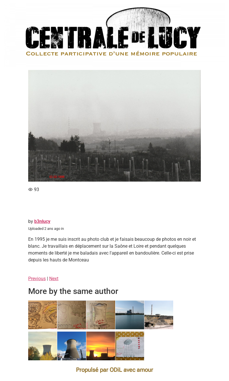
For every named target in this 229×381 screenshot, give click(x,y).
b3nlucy (42, 221)
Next (53, 278)
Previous (37, 278)
